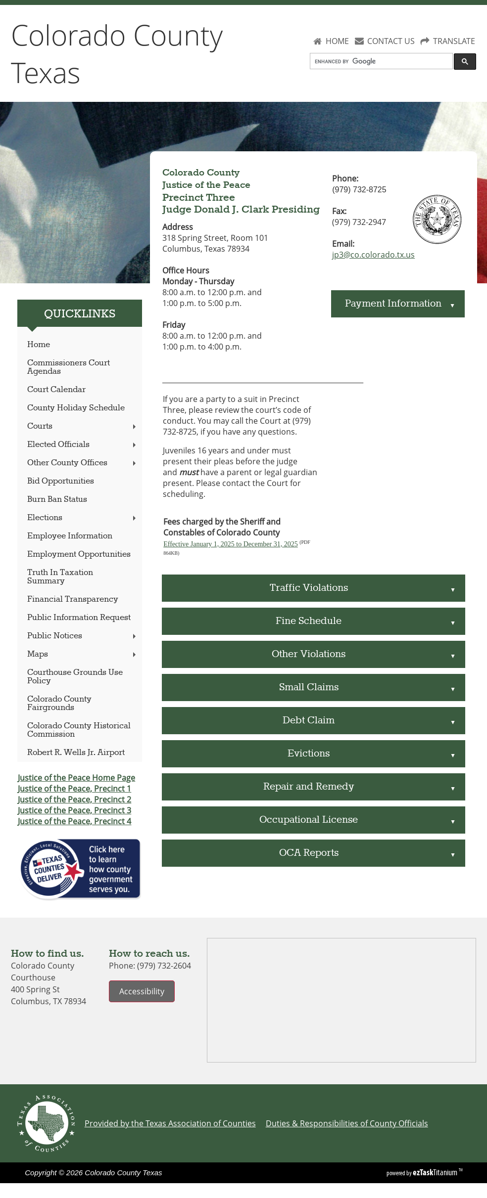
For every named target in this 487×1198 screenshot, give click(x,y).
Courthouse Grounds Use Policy (75, 676)
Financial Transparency (72, 599)
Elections (82, 518)
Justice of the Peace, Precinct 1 (74, 788)
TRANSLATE (454, 41)
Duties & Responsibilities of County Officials (347, 1123)
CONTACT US (391, 41)
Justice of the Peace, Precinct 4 (74, 821)
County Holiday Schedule (76, 408)
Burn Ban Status (57, 499)
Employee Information (69, 536)
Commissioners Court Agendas (68, 367)
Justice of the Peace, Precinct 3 (74, 810)
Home (38, 345)
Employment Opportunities (79, 554)
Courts (82, 426)
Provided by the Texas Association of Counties (170, 1123)
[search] (380, 61)
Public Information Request (79, 618)
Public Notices (82, 636)
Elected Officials (82, 445)
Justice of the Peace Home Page (76, 777)
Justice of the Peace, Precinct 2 (74, 799)
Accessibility (141, 991)
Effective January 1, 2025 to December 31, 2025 (230, 544)
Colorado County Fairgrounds (59, 703)
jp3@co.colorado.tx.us (373, 254)
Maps (82, 654)
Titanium (436, 1172)
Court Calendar (56, 390)
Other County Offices (82, 463)
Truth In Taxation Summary (60, 577)
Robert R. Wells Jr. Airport (76, 753)
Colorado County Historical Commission (79, 730)
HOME (337, 41)
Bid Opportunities (60, 481)
